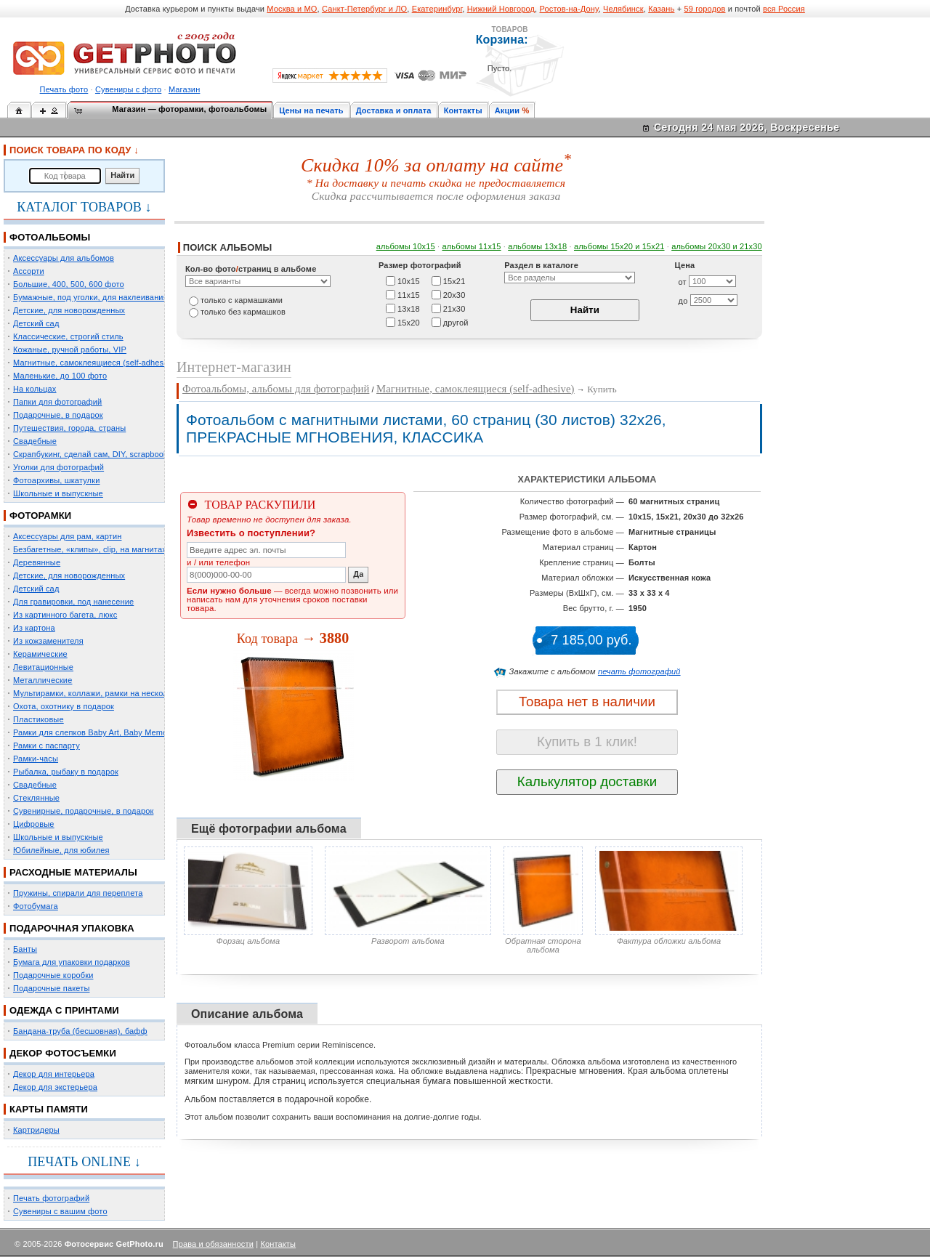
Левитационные (43, 667)
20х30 (454, 294)
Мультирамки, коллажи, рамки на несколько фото (107, 693)
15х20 (408, 322)
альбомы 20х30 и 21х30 (716, 246)
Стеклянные (36, 797)
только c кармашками (242, 300)
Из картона (34, 627)
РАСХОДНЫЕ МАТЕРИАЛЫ (73, 872)
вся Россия (784, 8)
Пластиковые (38, 719)
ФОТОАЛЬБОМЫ (49, 237)
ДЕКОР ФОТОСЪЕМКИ (62, 1053)
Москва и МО (292, 8)
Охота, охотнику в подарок (63, 706)
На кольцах (35, 388)
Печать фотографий (51, 1198)
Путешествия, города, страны (69, 428)
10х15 (408, 280)
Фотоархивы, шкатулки (56, 480)
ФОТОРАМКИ (40, 515)
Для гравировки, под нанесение (73, 601)
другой (456, 322)
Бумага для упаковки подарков (71, 962)
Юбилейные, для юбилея (61, 850)
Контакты (463, 110)
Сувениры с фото (128, 89)
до (683, 300)
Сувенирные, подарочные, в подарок (83, 811)
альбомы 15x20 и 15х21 (619, 246)
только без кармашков (243, 311)
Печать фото (64, 89)
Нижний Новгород (501, 8)
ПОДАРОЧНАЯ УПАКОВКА (71, 928)
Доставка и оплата (394, 110)
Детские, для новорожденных (69, 310)
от (683, 282)
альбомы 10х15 (405, 246)
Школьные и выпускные (58, 493)
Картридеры (36, 1129)
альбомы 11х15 (471, 246)
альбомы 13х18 (537, 246)
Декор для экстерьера (55, 1087)
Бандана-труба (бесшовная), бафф (80, 1031)
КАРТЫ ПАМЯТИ (48, 1109)
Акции (507, 110)
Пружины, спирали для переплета (77, 893)
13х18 (408, 308)
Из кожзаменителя (48, 640)
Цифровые (33, 824)
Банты (25, 949)
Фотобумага (35, 906)
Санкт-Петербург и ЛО (364, 8)
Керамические (40, 654)
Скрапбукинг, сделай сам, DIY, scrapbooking (96, 454)
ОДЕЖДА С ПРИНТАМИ (64, 1010)
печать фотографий (639, 671)
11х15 (408, 294)
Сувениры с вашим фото (60, 1211)
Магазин (184, 89)
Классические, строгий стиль (68, 336)
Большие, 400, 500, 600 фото (68, 284)
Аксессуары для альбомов (63, 258)
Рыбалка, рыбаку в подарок (65, 771)
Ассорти (28, 271)
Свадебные (35, 441)
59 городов (704, 8)
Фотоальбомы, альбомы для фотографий (275, 389)
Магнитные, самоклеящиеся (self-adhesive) (95, 362)
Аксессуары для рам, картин (67, 536)
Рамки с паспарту (46, 745)
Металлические (42, 680)
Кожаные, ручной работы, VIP (69, 349)
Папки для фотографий (57, 401)
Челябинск (623, 8)
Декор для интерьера (53, 1074)
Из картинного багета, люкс (65, 614)
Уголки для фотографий (58, 467)
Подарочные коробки (53, 975)
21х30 (454, 308)
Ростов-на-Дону (569, 8)
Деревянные (36, 562)
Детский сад (36, 323)
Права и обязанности (213, 1244)
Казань (661, 8)
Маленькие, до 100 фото (60, 375)
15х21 (454, 280)
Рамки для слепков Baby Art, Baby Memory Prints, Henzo (119, 732)
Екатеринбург (437, 8)
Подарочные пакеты (51, 988)
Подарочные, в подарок (58, 415)
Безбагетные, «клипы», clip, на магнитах (89, 549)
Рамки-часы (35, 758)
